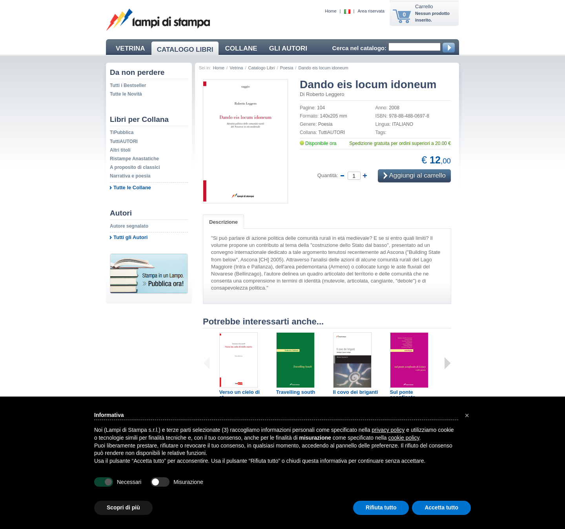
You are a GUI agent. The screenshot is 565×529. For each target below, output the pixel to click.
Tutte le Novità (126, 94)
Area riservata (371, 11)
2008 (394, 108)
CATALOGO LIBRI (185, 49)
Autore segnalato (129, 226)
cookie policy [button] (403, 438)
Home (330, 11)
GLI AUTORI (288, 48)
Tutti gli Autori (130, 237)
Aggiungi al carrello (415, 176)
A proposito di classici (135, 167)
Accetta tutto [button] (441, 507)
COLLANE (241, 48)
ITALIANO (402, 124)
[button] (467, 415)
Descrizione (223, 222)
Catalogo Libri (261, 67)
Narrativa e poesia (130, 176)
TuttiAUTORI (124, 141)
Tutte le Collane (132, 187)
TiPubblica (121, 132)
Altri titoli (120, 150)
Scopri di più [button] (123, 507)
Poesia (286, 67)
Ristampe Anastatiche (134, 158)
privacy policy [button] (388, 430)
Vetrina (236, 67)
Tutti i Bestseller (128, 85)
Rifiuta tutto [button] (381, 507)
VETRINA (130, 48)
